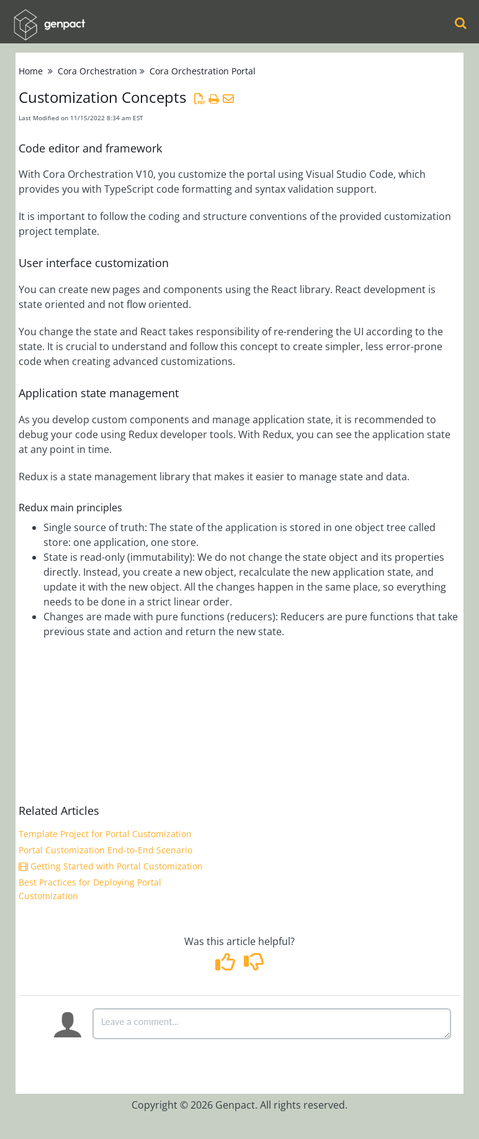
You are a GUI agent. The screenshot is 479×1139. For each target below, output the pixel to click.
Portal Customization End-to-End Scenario (105, 850)
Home (31, 71)
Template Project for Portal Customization (105, 834)
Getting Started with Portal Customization (111, 866)
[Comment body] (271, 1023)
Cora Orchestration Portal (203, 71)
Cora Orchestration (97, 71)
